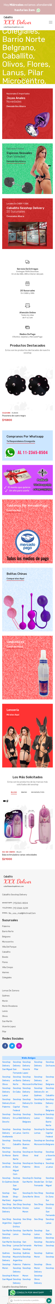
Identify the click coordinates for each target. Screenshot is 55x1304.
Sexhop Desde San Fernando (39, 1182)
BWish (24, 792)
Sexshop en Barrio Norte (17, 1080)
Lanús (5, 1011)
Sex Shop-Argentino (17, 1197)
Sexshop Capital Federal (50, 1133)
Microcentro (8, 942)
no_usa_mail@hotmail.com (22, 913)
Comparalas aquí (15, 579)
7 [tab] (35, 78)
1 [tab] (20, 79)
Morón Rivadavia (9, 1006)
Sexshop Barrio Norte (17, 1155)
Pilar (4, 1031)
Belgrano (6, 936)
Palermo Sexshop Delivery (17, 1268)
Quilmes (6, 996)
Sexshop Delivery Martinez (38, 1080)
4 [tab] (27, 78)
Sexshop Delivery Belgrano (27, 1118)
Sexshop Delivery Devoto (6, 1118)
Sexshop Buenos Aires (27, 1144)
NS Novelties (37, 792)
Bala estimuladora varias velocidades (19, 855)
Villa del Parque (9, 947)
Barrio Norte (8, 931)
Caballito (6, 952)
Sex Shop (27, 1219)
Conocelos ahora (15, 216)
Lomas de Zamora (10, 990)
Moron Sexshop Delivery (17, 1279)
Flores (5, 962)
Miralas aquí (13, 715)
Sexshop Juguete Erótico (17, 1223)
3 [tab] (25, 78)
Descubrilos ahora (16, 106)
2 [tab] (22, 78)
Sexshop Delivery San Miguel (7, 1066)
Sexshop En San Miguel (50, 1182)
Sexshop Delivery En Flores (28, 1103)
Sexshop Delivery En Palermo (7, 1103)
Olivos (5, 1016)
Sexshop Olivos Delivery (38, 1279)
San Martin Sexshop (50, 1234)
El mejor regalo (14, 476)
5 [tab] (30, 78)
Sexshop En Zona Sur (50, 1197)
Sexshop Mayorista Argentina (17, 1257)
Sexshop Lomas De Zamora (17, 1245)
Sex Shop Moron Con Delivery (7, 1208)
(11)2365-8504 (20, 903)
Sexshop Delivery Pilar (38, 1066)
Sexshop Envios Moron (27, 1208)
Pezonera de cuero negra (14, 415)
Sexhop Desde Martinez (6, 1197)
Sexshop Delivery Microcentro (28, 1080)
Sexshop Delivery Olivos (6, 1080)
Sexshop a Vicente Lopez (50, 1155)
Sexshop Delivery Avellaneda (7, 1133)
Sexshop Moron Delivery (38, 1268)
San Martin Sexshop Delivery (7, 1234)
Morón (5, 1001)
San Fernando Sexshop (27, 1245)
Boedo (5, 957)
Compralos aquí (15, 647)
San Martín (7, 1021)
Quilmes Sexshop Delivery (6, 1257)
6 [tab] (32, 78)
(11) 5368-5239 (20, 908)
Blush (14, 792)
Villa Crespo (7, 967)
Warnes (5, 972)
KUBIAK (15, 413)
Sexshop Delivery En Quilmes (39, 1092)
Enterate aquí (14, 510)
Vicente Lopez (9, 1026)
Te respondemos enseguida (21, 441)
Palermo (6, 926)
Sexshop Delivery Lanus (6, 1092)
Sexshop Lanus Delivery (38, 1234)
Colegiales (7, 977)
